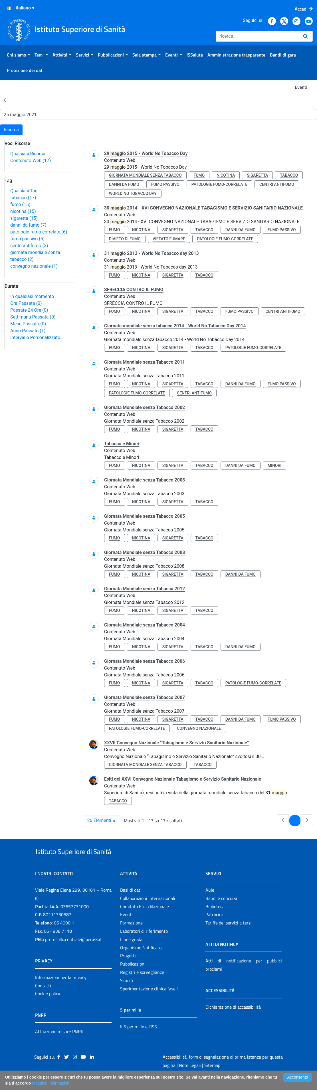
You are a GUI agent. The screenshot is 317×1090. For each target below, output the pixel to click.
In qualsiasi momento (32, 296)
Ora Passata (26, 303)
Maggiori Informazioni (51, 1083)
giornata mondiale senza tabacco (145, 175)
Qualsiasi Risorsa (27, 153)
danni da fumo (28, 225)
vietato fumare (169, 239)
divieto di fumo (125, 239)
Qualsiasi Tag (23, 191)
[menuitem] (18, 55)
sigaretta (24, 218)
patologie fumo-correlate (38, 232)
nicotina (23, 211)
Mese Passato (28, 324)
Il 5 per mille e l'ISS (138, 1039)
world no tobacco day (133, 193)
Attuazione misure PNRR (59, 1044)
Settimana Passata (32, 317)
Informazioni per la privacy (60, 990)
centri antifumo (29, 245)
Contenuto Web (30, 160)
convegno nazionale (34, 266)
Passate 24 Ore (29, 310)
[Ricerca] (257, 36)
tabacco (23, 197)
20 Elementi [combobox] (103, 820)
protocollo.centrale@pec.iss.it (73, 952)
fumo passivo (27, 238)
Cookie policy (47, 1007)
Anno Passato (27, 330)
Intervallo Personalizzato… (36, 337)
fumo (20, 204)
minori (275, 465)
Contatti (43, 998)
